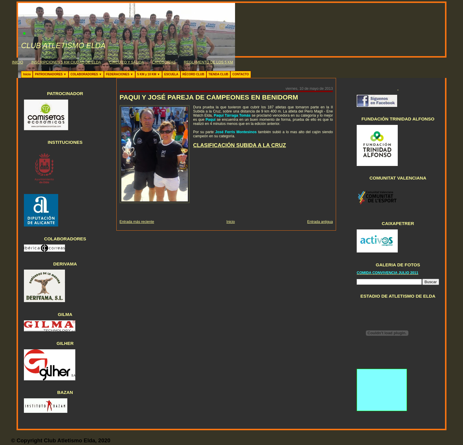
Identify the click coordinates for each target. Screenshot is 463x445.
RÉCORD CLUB (193, 74)
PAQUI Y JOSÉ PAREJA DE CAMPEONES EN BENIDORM (209, 97)
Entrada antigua (320, 222)
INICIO (17, 62)
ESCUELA (171, 74)
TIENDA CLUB (218, 74)
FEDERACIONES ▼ (119, 74)
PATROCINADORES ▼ (50, 74)
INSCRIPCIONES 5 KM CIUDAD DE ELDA (66, 62)
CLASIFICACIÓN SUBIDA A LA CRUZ (239, 145)
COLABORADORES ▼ (86, 74)
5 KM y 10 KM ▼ (148, 74)
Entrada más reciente (137, 222)
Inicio (27, 74)
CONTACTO (240, 74)
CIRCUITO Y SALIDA (126, 62)
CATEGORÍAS (164, 62)
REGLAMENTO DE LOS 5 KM (208, 62)
